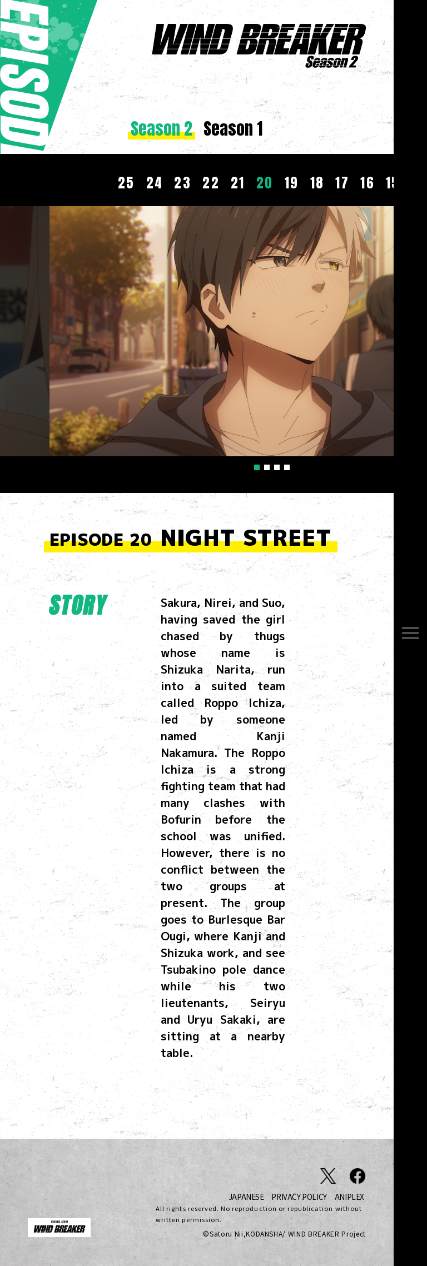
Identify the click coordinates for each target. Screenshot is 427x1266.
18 (317, 183)
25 (126, 183)
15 (393, 183)
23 (182, 183)
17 (342, 183)
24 (154, 183)
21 (238, 183)
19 (292, 183)
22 (211, 183)
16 (367, 183)
